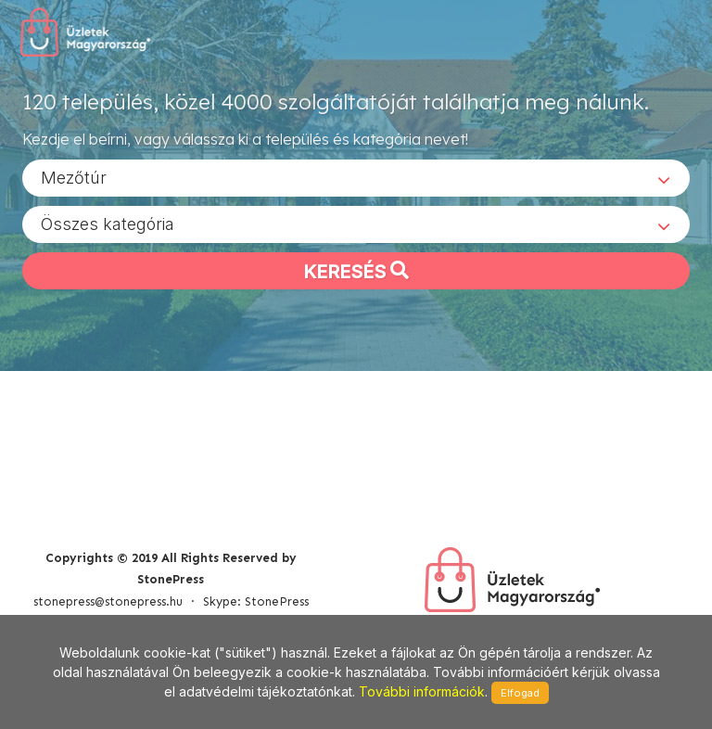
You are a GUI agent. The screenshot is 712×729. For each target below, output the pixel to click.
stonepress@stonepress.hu (108, 601)
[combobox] (356, 177)
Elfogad (520, 692)
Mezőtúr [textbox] (74, 176)
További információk (422, 691)
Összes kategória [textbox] (107, 223)
